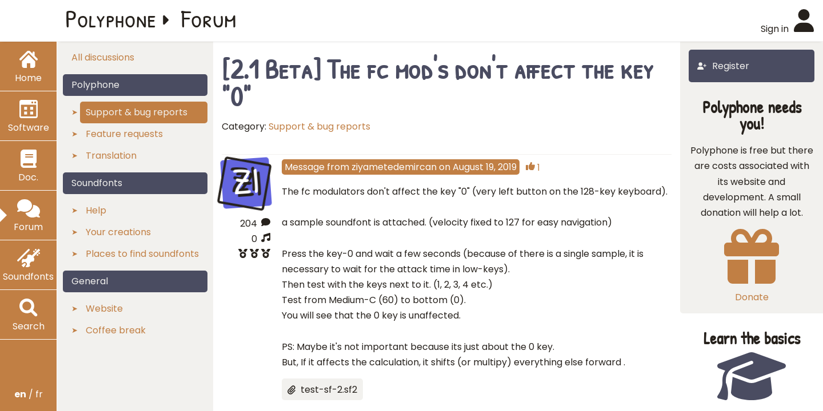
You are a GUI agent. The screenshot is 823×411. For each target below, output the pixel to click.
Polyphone (111, 18)
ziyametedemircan (394, 167)
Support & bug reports (319, 126)
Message (305, 167)
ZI (245, 181)
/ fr (28, 394)
